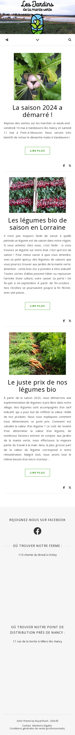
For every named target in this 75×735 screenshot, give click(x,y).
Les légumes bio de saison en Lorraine (37, 224)
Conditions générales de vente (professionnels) (37, 728)
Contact (26, 725)
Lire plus (37, 150)
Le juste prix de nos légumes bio (37, 386)
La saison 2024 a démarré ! (37, 111)
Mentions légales (42, 725)
